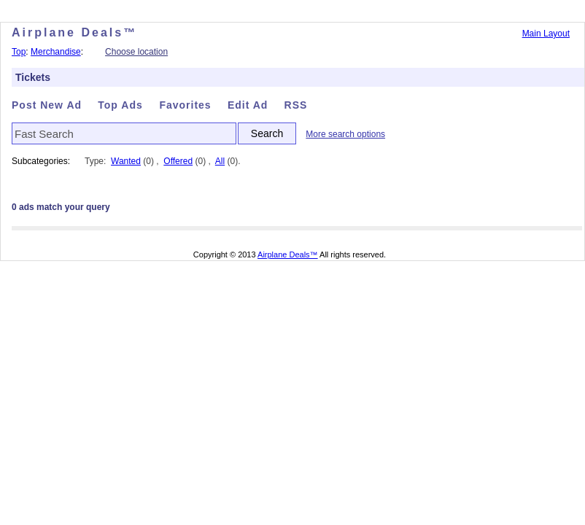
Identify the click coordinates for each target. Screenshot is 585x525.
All (220, 161)
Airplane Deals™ (287, 254)
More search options (345, 134)
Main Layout (546, 33)
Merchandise (56, 52)
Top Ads (122, 105)
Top (19, 52)
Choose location (136, 52)
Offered (178, 161)
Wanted (126, 161)
